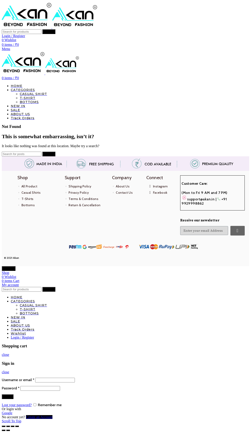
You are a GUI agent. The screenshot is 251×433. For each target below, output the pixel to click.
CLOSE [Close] (9, 268)
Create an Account (39, 417)
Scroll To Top (11, 421)
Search (49, 31)
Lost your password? (17, 405)
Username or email (18, 380)
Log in (8, 396)
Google (7, 413)
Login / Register (22, 337)
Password (10, 388)
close (5, 355)
